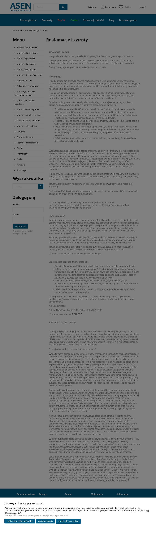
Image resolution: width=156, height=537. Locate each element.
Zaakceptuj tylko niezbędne (20, 521)
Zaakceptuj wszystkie (68, 521)
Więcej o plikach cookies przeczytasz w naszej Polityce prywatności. (36, 515)
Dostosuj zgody (45, 521)
